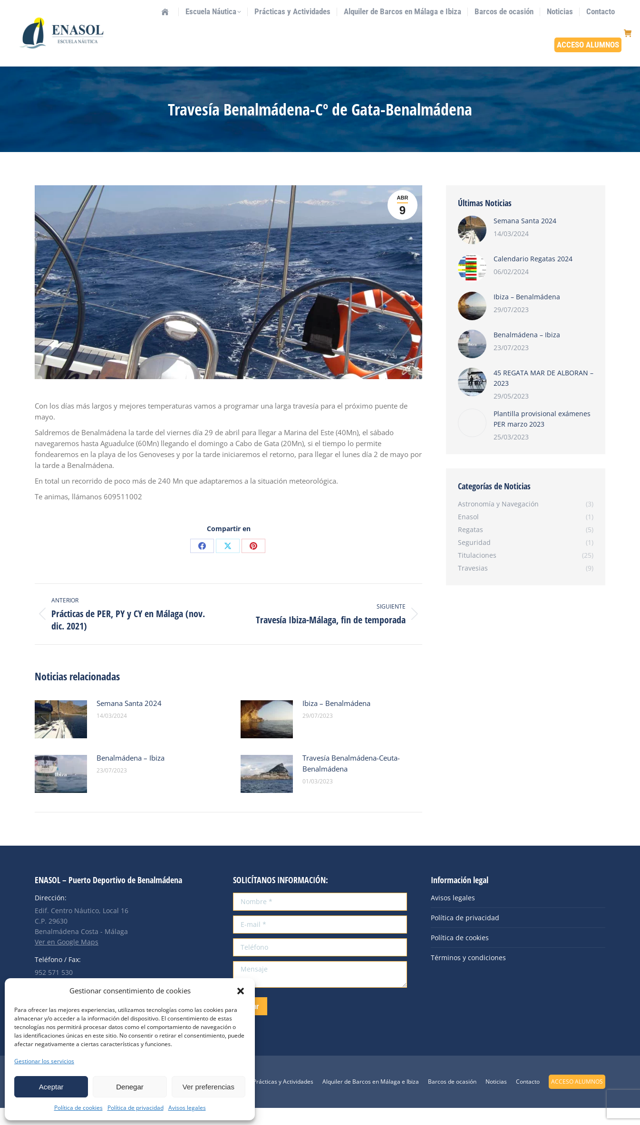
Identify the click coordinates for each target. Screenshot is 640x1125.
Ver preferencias (208, 1087)
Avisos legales (187, 1108)
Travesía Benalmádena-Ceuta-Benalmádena (351, 780)
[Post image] (61, 736)
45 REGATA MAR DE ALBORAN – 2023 (543, 395)
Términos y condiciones (468, 974)
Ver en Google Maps (66, 958)
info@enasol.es (104, 8)
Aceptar (51, 1087)
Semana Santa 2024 (129, 720)
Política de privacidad (135, 1108)
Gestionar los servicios (44, 1061)
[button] (240, 991)
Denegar (130, 1087)
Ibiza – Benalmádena (336, 720)
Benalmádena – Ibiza (131, 775)
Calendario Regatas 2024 (533, 275)
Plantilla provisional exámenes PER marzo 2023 (542, 436)
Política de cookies (78, 1108)
